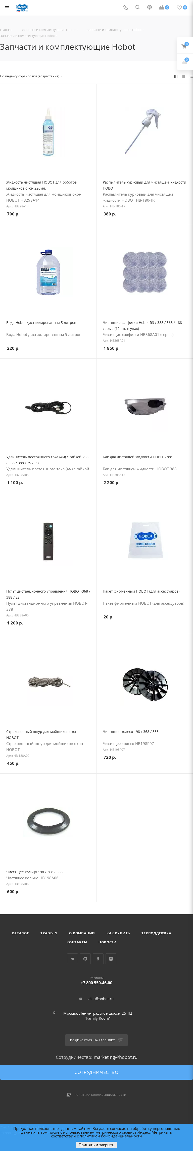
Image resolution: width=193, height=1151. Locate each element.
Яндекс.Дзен (111, 958)
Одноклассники (98, 958)
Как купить (118, 933)
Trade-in (49, 933)
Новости (108, 942)
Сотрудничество (96, 1072)
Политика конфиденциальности (101, 1095)
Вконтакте (72, 958)
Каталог (20, 933)
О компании (82, 933)
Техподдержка (156, 933)
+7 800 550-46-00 (96, 979)
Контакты (77, 942)
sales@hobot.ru (100, 998)
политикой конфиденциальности (111, 1135)
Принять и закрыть (96, 1144)
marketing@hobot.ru (115, 1057)
